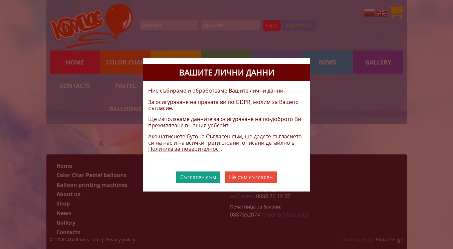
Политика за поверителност (184, 148)
